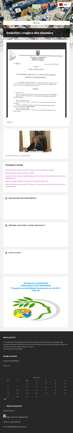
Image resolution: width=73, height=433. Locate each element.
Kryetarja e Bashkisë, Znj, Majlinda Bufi (17, 156)
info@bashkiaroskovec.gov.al (16, 427)
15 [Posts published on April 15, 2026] (27, 390)
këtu (21, 349)
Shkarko (9, 122)
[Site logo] (36, 17)
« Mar (5, 399)
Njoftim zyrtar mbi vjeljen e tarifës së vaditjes (19, 173)
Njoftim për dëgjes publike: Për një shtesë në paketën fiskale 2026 (26, 181)
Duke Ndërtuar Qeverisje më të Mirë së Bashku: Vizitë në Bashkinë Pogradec (29, 170)
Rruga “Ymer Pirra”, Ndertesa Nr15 (17, 417)
